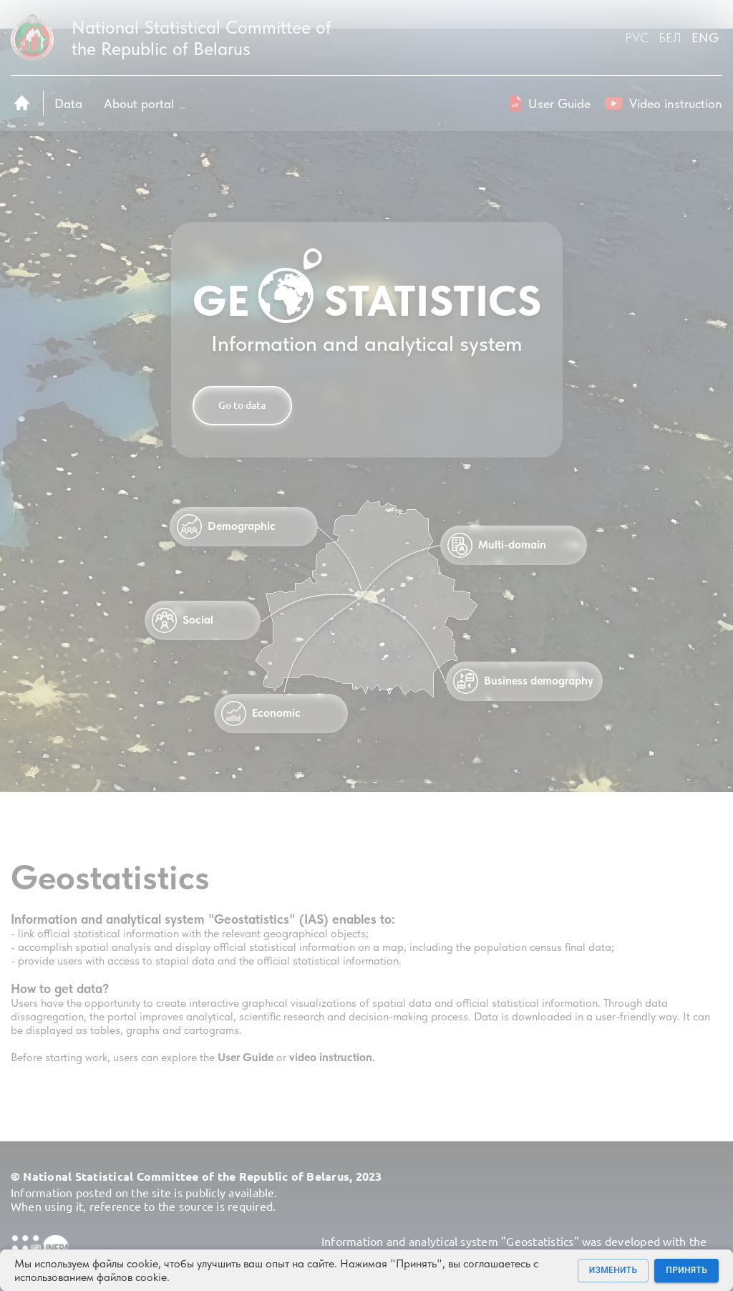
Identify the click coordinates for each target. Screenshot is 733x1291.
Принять (686, 1270)
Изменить (613, 1270)
